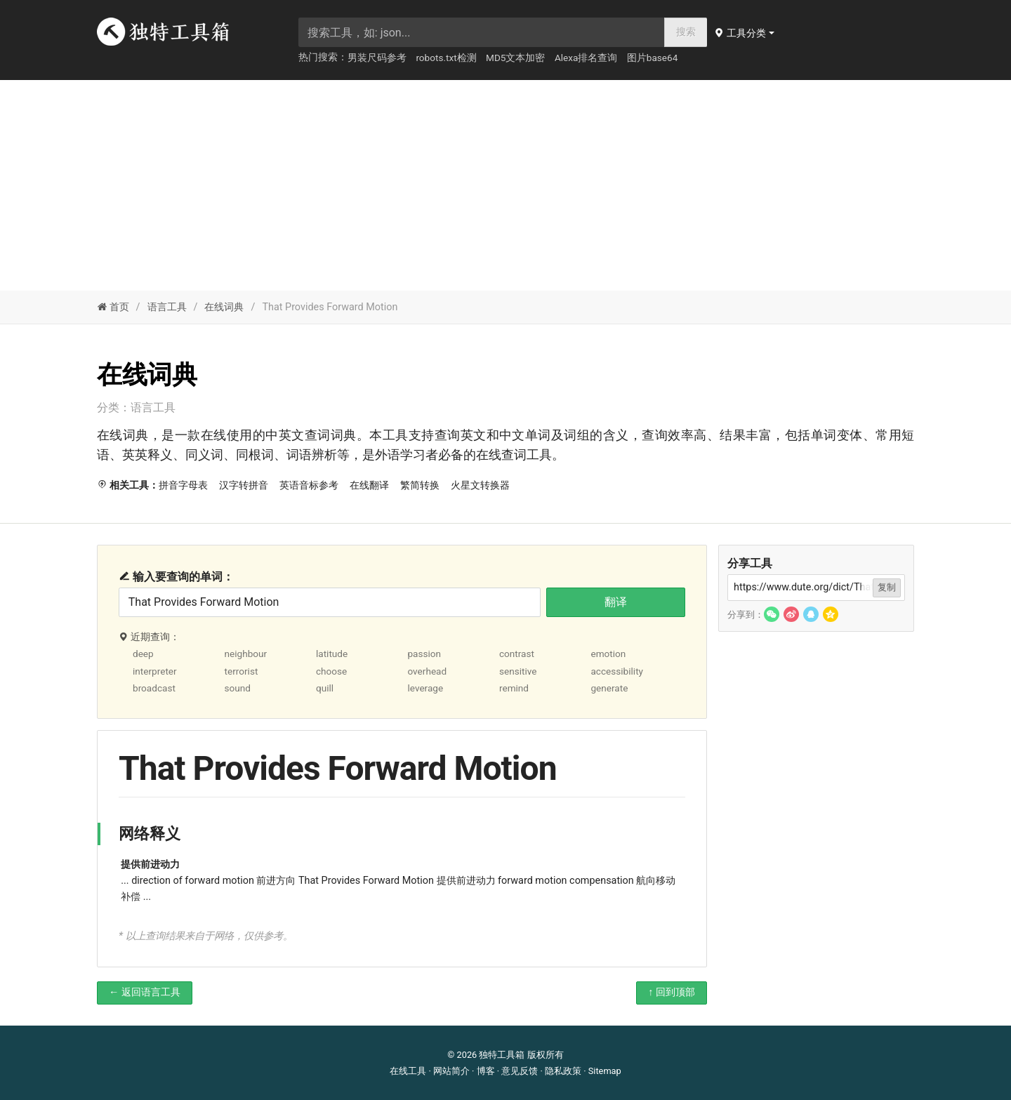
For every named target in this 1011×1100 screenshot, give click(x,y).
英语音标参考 (308, 485)
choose (331, 671)
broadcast (154, 688)
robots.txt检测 (446, 57)
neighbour (245, 653)
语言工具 (167, 307)
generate (609, 688)
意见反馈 (519, 1071)
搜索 (686, 32)
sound (237, 688)
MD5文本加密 (515, 57)
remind (514, 688)
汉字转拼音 (243, 485)
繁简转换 (420, 485)
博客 (486, 1071)
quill (324, 688)
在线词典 (224, 307)
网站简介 (451, 1071)
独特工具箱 (501, 1054)
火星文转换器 (480, 485)
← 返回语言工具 (144, 992)
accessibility (616, 671)
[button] (745, 33)
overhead (427, 671)
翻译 (615, 602)
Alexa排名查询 (586, 57)
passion (424, 653)
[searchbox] (481, 32)
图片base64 (652, 57)
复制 (887, 587)
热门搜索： (323, 56)
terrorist (241, 671)
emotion (608, 653)
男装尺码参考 (377, 57)
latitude (332, 653)
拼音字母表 (183, 485)
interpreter (155, 671)
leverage (425, 688)
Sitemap (604, 1071)
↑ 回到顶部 (671, 992)
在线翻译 (369, 485)
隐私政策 (563, 1071)
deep (143, 653)
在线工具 (408, 1071)
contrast (516, 653)
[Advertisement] (505, 185)
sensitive (518, 671)
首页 (113, 307)
